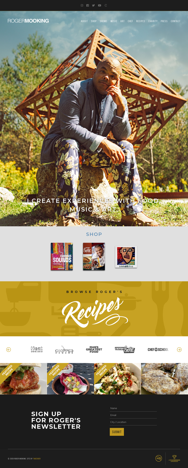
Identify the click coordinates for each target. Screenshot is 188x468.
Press (164, 21)
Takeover (37, 458)
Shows (103, 21)
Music (114, 21)
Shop (94, 21)
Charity (153, 21)
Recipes (140, 21)
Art (122, 21)
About (84, 21)
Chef (130, 21)
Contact (175, 21)
